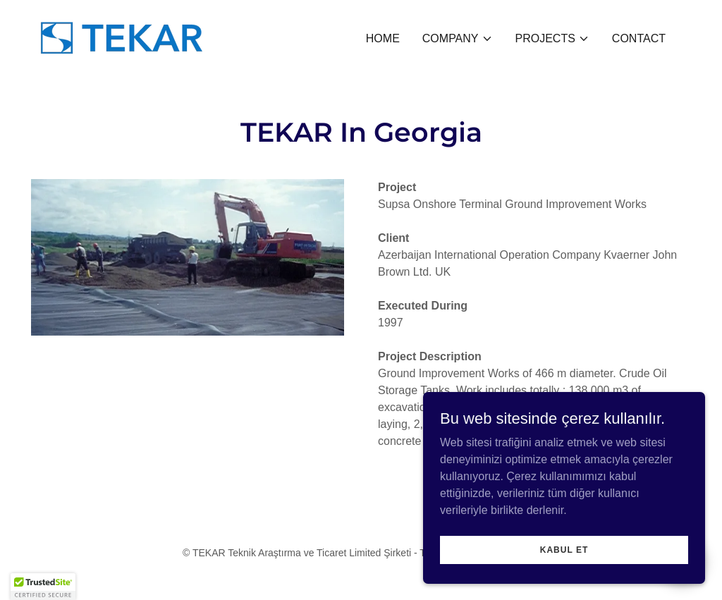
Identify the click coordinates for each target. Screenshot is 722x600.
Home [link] (383, 38)
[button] (457, 38)
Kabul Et (564, 549)
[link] (121, 36)
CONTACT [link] (639, 38)
